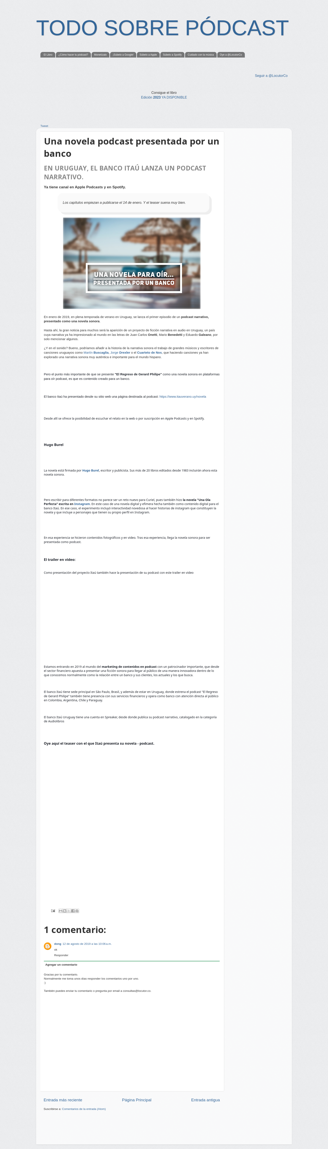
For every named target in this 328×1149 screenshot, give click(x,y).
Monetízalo (100, 54)
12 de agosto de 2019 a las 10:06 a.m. (87, 943)
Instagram (82, 504)
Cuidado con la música (201, 54)
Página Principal (137, 1100)
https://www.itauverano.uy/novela (182, 396)
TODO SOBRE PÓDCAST (162, 28)
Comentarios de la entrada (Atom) (84, 1109)
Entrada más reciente (63, 1100)
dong (57, 943)
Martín (96, 352)
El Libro (48, 54)
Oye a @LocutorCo (231, 54)
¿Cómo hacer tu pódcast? (73, 54)
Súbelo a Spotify (172, 54)
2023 (164, 97)
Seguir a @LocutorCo (271, 76)
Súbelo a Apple (148, 54)
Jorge (120, 352)
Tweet (44, 126)
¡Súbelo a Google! (123, 54)
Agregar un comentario (61, 964)
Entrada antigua (205, 1100)
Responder (61, 955)
